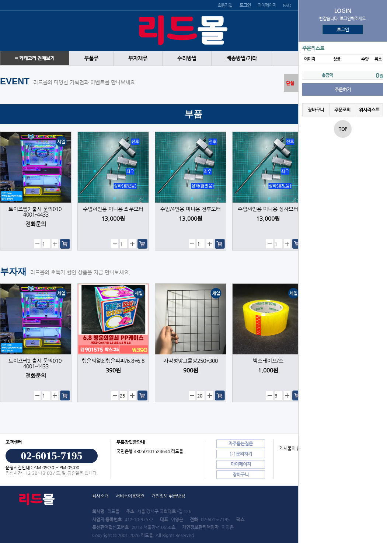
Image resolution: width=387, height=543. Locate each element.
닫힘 (290, 83)
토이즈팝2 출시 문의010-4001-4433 (35, 211)
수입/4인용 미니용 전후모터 (190, 209)
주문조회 (342, 109)
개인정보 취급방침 (168, 495)
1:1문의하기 (240, 453)
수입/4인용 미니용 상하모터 (268, 209)
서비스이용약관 (130, 495)
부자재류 (137, 58)
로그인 (343, 29)
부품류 (91, 58)
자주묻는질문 (241, 443)
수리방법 (186, 58)
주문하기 (343, 89)
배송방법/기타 (241, 58)
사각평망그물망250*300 (191, 361)
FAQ (286, 5)
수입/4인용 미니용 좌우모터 (113, 209)
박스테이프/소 (268, 361)
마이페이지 (267, 5)
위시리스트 (369, 109)
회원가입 (225, 5)
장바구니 (316, 109)
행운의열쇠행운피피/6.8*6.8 (113, 361)
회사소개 (100, 495)
